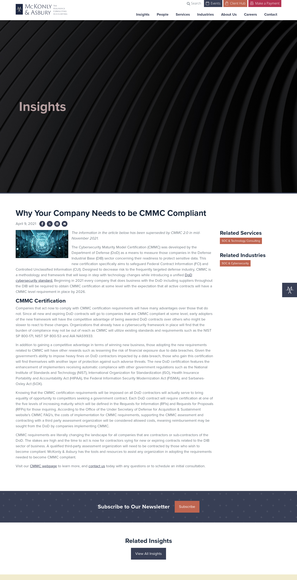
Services (183, 14)
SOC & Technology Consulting (241, 241)
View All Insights (148, 553)
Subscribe (187, 506)
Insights (143, 14)
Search (194, 3)
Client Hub (235, 3)
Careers (250, 14)
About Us (229, 14)
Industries (205, 14)
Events (213, 3)
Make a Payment (264, 3)
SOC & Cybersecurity (235, 263)
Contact (270, 14)
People (163, 14)
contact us (96, 466)
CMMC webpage (43, 466)
